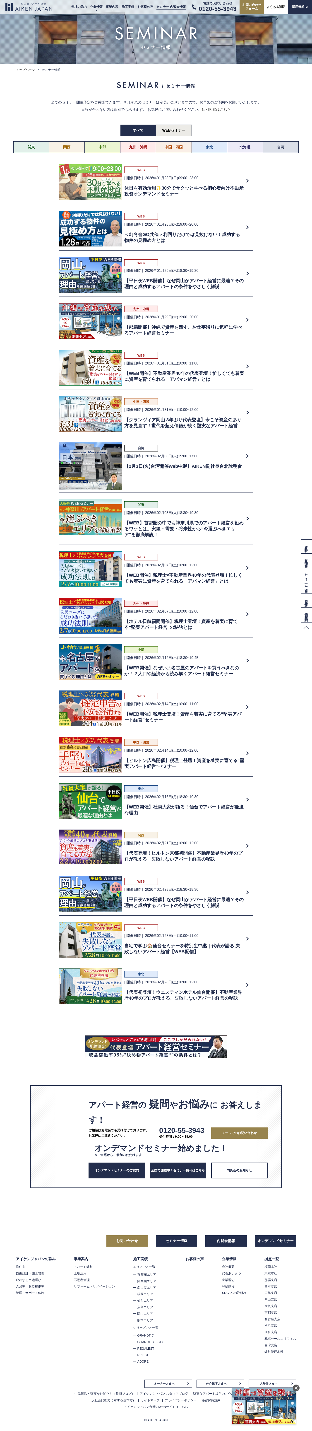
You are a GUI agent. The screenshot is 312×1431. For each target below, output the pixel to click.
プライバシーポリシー (181, 1400)
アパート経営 (83, 1267)
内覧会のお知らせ (239, 1170)
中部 (102, 147)
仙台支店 (270, 1332)
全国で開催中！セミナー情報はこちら (178, 1170)
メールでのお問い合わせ (239, 1133)
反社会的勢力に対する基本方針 (113, 1400)
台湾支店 (270, 1345)
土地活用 (80, 1273)
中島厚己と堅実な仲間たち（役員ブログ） (104, 1393)
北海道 (245, 147)
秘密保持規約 (211, 1400)
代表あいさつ (231, 1273)
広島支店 (270, 1293)
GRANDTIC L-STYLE (152, 1342)
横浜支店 (270, 1325)
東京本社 (270, 1273)
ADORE (143, 1361)
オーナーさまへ (164, 1383)
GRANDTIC (145, 1335)
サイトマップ (150, 1400)
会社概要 (228, 1267)
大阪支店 (270, 1306)
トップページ (25, 70)
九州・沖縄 (138, 147)
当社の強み (79, 7)
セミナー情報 (176, 1241)
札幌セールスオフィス (280, 1338)
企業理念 (228, 1280)
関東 (31, 147)
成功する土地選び (28, 1280)
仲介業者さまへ (216, 1383)
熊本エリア (145, 1320)
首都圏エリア (146, 1274)
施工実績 (128, 7)
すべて (138, 130)
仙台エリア (145, 1300)
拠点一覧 (271, 1259)
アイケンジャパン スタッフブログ (164, 1393)
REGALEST (145, 1348)
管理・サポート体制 (30, 1293)
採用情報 (298, 7)
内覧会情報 (226, 1241)
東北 (209, 147)
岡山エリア (145, 1313)
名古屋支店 (272, 1319)
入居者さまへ (268, 1383)
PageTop (306, 627)
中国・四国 (174, 147)
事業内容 (112, 7)
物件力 (20, 1267)
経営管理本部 (273, 1352)
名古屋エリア (146, 1287)
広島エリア (145, 1307)
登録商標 (228, 1286)
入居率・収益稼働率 (30, 1286)
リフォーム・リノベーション (94, 1286)
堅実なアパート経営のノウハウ (215, 1393)
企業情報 (96, 7)
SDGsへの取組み (234, 1293)
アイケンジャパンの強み (36, 1259)
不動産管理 (82, 1280)
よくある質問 (275, 7)
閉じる (296, 1388)
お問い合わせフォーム (251, 6)
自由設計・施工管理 (30, 1273)
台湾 (280, 147)
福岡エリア (145, 1294)
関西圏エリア (146, 1281)
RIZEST (143, 1355)
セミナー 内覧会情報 (171, 7)
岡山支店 (270, 1299)
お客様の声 (145, 7)
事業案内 (81, 1259)
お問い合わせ (127, 1241)
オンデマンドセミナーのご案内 (117, 1170)
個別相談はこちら (216, 109)
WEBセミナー (173, 130)
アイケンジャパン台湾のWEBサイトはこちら (156, 1407)
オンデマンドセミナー (275, 1241)
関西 (66, 147)
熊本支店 (270, 1286)
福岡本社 (270, 1267)
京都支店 (270, 1312)
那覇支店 (270, 1280)
